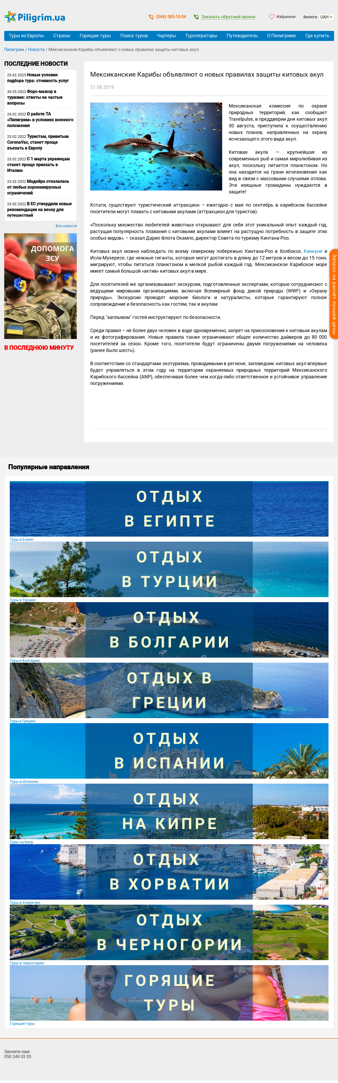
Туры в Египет (22, 539)
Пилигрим (14, 49)
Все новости (66, 226)
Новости (36, 49)
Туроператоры (201, 35)
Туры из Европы (26, 35)
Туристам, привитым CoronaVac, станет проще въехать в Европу (38, 142)
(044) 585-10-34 (167, 16)
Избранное (286, 17)
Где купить (317, 35)
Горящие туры (95, 35)
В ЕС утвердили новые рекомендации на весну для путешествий (39, 209)
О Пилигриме (281, 35)
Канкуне (313, 251)
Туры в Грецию (22, 721)
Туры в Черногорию (27, 963)
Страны (61, 35)
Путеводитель (242, 35)
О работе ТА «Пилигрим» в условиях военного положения (40, 119)
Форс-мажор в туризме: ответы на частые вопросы (35, 97)
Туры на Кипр (21, 842)
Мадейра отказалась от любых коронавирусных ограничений (38, 187)
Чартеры (166, 35)
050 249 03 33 (17, 1056)
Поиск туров (134, 35)
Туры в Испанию (24, 781)
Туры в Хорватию (25, 902)
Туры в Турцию (23, 600)
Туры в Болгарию (25, 660)
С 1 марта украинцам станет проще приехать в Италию (38, 164)
